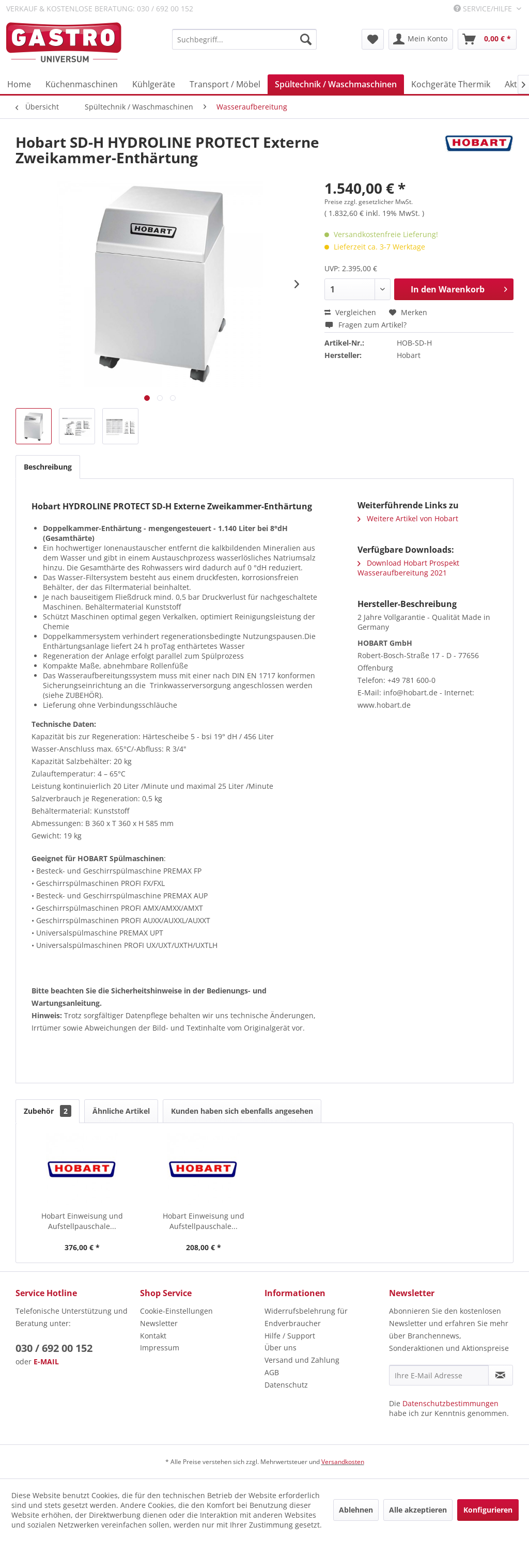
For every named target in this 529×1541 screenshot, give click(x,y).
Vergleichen (350, 312)
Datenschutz (286, 1385)
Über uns (280, 1347)
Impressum (159, 1347)
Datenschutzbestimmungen (450, 1403)
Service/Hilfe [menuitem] (484, 8)
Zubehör (47, 1111)
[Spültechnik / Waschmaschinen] (336, 84)
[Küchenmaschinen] (81, 84)
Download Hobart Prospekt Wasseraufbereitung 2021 (408, 568)
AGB (271, 1372)
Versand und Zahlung (301, 1360)
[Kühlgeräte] (153, 84)
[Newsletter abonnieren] (500, 1375)
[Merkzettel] (373, 39)
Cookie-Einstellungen (176, 1311)
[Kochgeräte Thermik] (450, 84)
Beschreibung (48, 467)
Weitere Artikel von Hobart (407, 518)
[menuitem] (244, 39)
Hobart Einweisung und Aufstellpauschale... (82, 1221)
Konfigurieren (487, 1510)
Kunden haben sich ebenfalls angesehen (242, 1111)
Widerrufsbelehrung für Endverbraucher (306, 1317)
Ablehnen (356, 1510)
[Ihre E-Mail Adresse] (439, 1375)
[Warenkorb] (487, 39)
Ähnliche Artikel (121, 1111)
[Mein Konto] (420, 39)
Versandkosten (342, 1461)
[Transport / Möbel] (225, 84)
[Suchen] (306, 39)
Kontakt (153, 1336)
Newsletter (159, 1323)
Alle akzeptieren (418, 1510)
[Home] (19, 84)
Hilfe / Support (289, 1336)
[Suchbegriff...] (244, 39)
